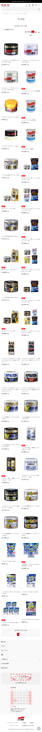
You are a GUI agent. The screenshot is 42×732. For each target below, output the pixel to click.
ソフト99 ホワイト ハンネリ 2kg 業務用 (31, 91)
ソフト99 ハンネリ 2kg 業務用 (29, 120)
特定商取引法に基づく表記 (28, 725)
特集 (2, 654)
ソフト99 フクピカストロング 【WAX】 (31, 619)
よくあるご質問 (5, 663)
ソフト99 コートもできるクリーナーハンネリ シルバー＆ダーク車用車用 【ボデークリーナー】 (31, 389)
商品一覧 (3, 641)
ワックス (24, 13)
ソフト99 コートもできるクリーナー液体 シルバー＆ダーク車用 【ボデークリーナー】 (31, 360)
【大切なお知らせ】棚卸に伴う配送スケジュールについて (21, 1)
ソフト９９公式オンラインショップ (8, 13)
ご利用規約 (31, 722)
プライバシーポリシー (14, 725)
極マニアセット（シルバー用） (9, 269)
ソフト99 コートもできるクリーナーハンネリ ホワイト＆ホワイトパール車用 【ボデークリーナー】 (11, 389)
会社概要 (24, 722)
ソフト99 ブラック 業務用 (27, 149)
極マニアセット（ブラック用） (9, 331)
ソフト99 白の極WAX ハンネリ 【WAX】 (11, 175)
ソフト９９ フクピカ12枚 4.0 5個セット (11, 622)
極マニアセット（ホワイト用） (9, 208)
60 (36, 32)
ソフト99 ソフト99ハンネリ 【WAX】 (10, 117)
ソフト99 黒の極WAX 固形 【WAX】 (10, 297)
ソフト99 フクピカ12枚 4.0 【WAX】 (30, 592)
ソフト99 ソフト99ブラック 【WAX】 (10, 146)
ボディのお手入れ (19, 13)
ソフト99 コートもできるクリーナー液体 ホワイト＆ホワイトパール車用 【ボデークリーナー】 (11, 360)
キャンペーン (4, 650)
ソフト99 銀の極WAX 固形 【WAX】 (10, 236)
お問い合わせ (4, 668)
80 (39, 32)
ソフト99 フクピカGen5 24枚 (8, 561)
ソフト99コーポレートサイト (13, 722)
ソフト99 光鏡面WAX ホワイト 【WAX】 (31, 506)
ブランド (3, 646)
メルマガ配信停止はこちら (21, 682)
